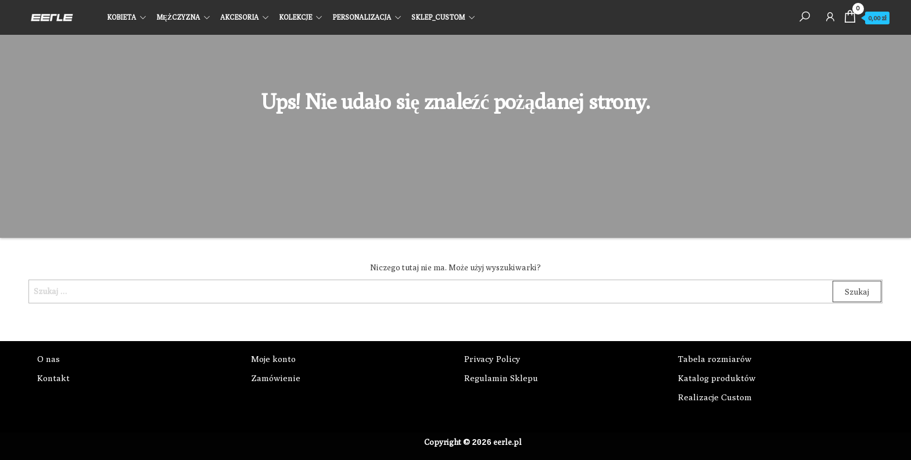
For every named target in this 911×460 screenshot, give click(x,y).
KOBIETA (121, 17)
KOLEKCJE (295, 17)
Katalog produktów (716, 378)
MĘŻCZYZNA (178, 17)
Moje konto (273, 359)
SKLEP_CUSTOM (438, 17)
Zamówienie (275, 378)
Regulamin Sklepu (501, 378)
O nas (48, 359)
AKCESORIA (239, 17)
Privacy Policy (492, 359)
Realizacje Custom (715, 397)
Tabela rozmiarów (714, 359)
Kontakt (53, 378)
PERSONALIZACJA (361, 17)
